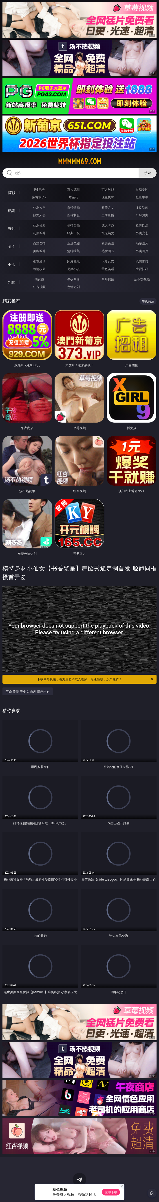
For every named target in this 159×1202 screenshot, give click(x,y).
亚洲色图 (73, 243)
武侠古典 (142, 261)
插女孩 (39, 279)
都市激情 (39, 261)
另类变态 (142, 233)
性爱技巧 (142, 269)
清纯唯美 (73, 251)
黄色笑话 (108, 269)
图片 (11, 246)
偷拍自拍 (73, 225)
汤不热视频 (142, 279)
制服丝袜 (39, 233)
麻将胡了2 (39, 197)
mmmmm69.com (79, 161)
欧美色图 (108, 243)
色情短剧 (73, 287)
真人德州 (73, 189)
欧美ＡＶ (108, 207)
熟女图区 (108, 251)
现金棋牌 (108, 197)
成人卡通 (108, 225)
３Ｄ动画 (142, 207)
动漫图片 (142, 243)
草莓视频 (108, 279)
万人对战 (108, 189)
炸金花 (73, 197)
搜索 (147, 173)
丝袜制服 (73, 215)
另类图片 (142, 251)
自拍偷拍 (73, 207)
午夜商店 (73, 279)
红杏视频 (39, 287)
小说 (11, 264)
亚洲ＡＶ (39, 207)
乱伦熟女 (108, 233)
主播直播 (108, 215)
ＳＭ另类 (142, 215)
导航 (11, 282)
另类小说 (73, 269)
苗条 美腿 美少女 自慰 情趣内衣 (28, 691)
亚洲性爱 (39, 225)
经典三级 (73, 233)
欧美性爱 (142, 225)
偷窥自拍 (39, 243)
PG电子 (39, 189)
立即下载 (111, 1192)
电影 (11, 228)
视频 (11, 210)
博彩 (11, 192)
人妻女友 (108, 261)
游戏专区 (142, 189)
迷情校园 (39, 269)
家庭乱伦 (73, 261)
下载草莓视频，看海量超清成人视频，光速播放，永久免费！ (95, 679)
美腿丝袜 (39, 251)
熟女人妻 (39, 215)
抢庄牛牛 (142, 197)
